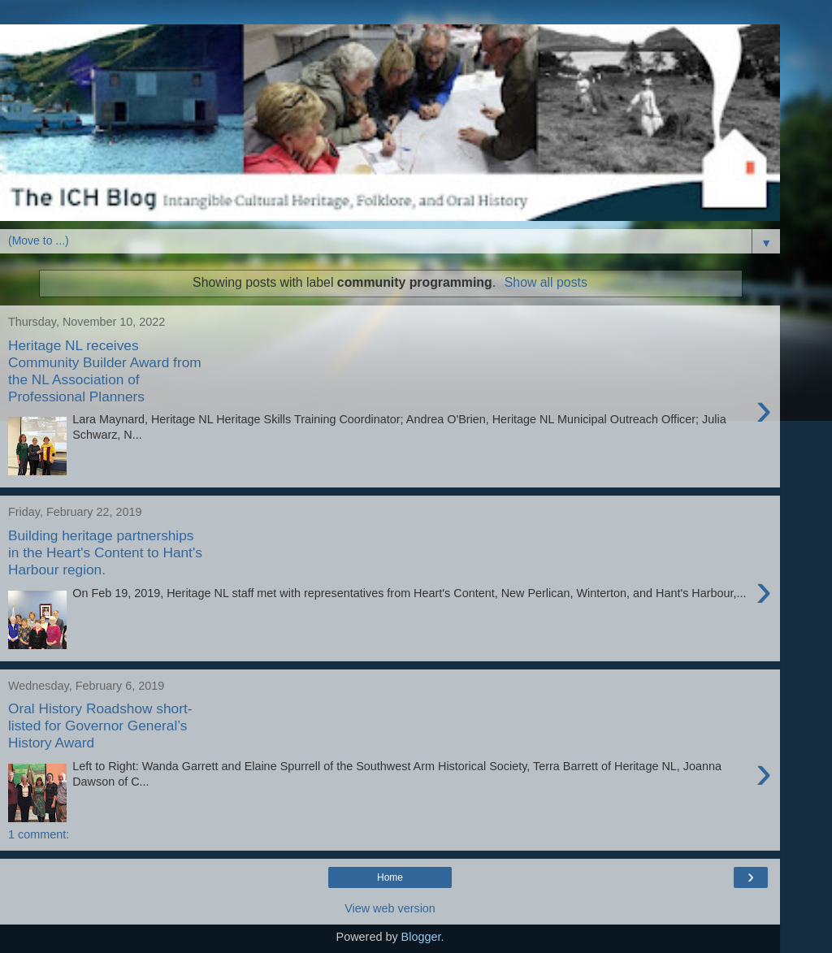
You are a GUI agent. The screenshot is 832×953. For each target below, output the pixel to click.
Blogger (421, 936)
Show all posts (546, 282)
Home (390, 877)
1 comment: (38, 834)
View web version (390, 908)
